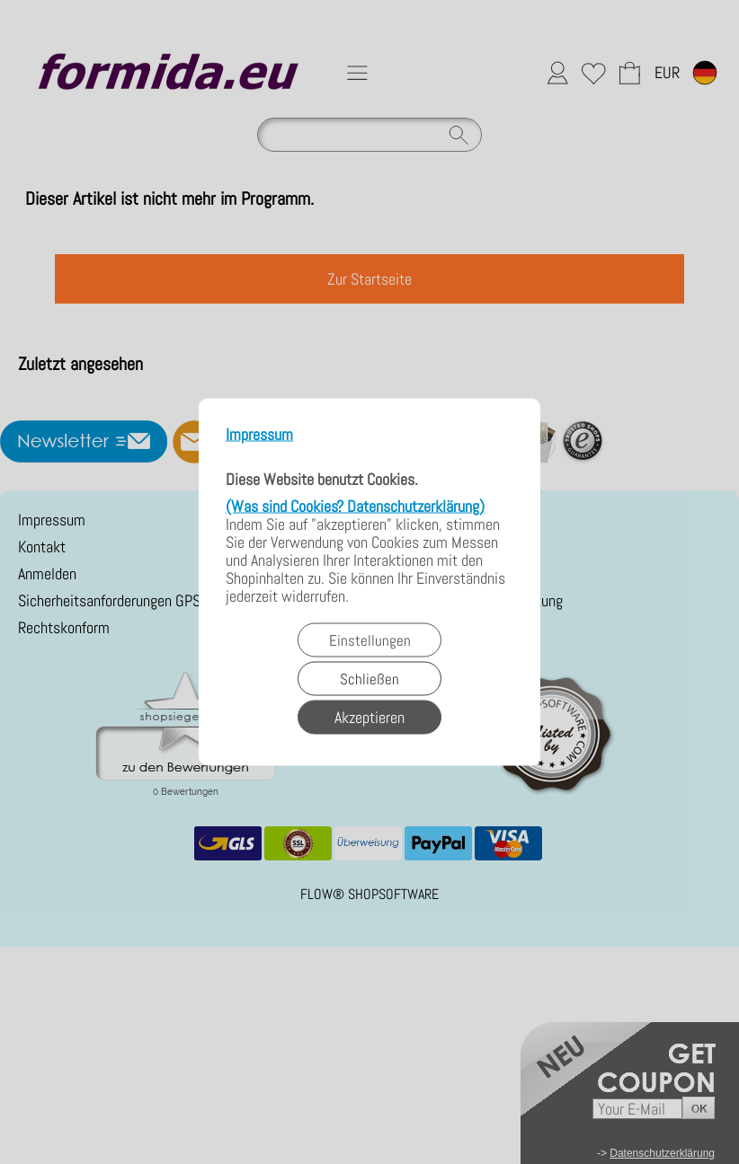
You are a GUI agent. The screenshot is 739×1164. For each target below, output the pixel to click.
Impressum (259, 435)
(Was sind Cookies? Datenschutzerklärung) (355, 506)
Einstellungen (370, 640)
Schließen (369, 679)
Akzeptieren (369, 717)
